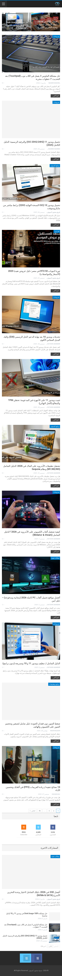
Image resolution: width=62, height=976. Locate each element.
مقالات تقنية (55, 558)
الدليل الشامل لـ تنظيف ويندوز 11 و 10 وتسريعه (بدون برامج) (31, 663)
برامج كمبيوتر (55, 166)
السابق (56, 946)
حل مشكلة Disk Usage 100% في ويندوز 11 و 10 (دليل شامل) (16, 25)
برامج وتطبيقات (54, 684)
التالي (32, 811)
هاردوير (56, 231)
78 (39, 811)
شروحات (56, 36)
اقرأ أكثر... (55, 96)
